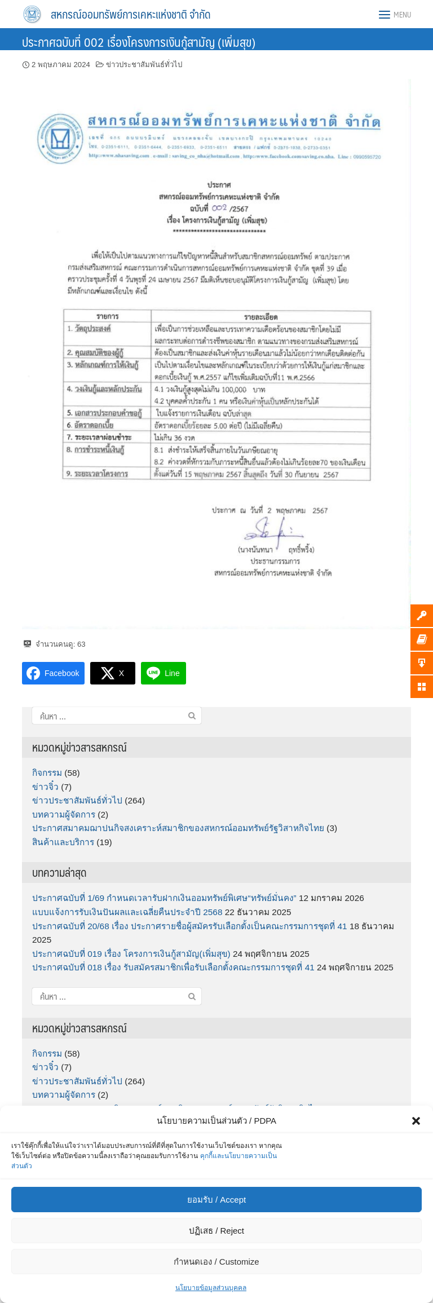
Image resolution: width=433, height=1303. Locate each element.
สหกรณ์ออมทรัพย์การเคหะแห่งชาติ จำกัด (131, 14)
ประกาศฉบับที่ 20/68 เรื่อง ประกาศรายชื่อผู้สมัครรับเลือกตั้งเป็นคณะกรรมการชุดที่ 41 (189, 926)
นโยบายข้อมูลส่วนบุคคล (210, 1288)
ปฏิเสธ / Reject (216, 1230)
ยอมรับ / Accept (216, 1199)
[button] (416, 1121)
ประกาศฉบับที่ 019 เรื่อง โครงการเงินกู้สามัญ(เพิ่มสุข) (131, 954)
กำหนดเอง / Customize (216, 1261)
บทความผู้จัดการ (63, 814)
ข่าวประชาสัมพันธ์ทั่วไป (144, 64)
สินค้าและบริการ (63, 842)
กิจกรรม (47, 773)
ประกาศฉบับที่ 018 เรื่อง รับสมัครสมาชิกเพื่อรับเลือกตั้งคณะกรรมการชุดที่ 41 (173, 967)
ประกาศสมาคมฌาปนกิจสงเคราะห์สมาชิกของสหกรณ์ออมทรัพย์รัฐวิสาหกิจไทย (178, 828)
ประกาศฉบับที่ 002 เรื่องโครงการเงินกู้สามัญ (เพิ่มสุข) (138, 41)
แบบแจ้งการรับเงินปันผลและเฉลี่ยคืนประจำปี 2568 (127, 912)
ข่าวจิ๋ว (45, 787)
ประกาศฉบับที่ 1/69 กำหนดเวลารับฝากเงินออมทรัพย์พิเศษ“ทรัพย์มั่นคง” (164, 898)
